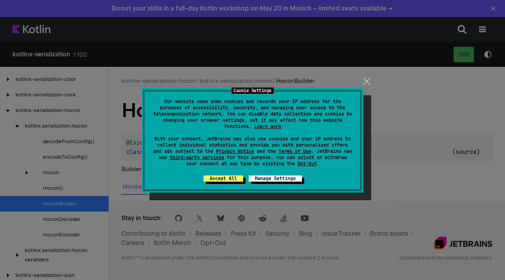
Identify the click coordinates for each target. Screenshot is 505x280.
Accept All (223, 178)
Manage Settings (275, 178)
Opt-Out (307, 164)
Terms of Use (295, 151)
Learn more (267, 126)
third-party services (197, 157)
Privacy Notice (235, 151)
